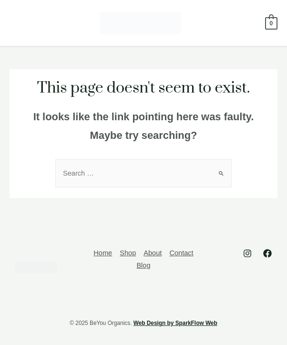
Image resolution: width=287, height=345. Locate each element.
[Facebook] (267, 253)
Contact (181, 253)
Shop (128, 253)
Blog (143, 265)
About (153, 253)
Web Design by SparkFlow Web (175, 323)
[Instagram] (247, 253)
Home (102, 253)
